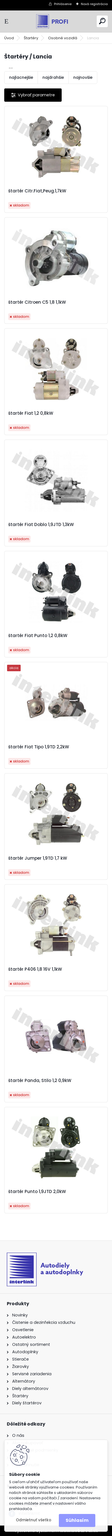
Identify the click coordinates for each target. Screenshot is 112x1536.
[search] (102, 21)
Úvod (9, 38)
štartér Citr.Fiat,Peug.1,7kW (37, 191)
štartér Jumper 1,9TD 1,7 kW (37, 858)
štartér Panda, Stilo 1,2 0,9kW (39, 1080)
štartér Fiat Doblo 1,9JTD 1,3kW (41, 524)
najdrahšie (53, 77)
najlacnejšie (21, 77)
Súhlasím (77, 1520)
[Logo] (56, 21)
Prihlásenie (63, 4)
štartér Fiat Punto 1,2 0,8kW (37, 635)
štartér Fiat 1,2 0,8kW (30, 413)
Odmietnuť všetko (33, 1520)
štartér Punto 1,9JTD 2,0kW (37, 1191)
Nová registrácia (94, 4)
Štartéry (31, 38)
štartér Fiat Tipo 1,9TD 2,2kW (38, 747)
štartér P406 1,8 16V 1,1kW (35, 969)
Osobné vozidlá (62, 38)
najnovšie (82, 77)
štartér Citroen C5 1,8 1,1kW (37, 302)
